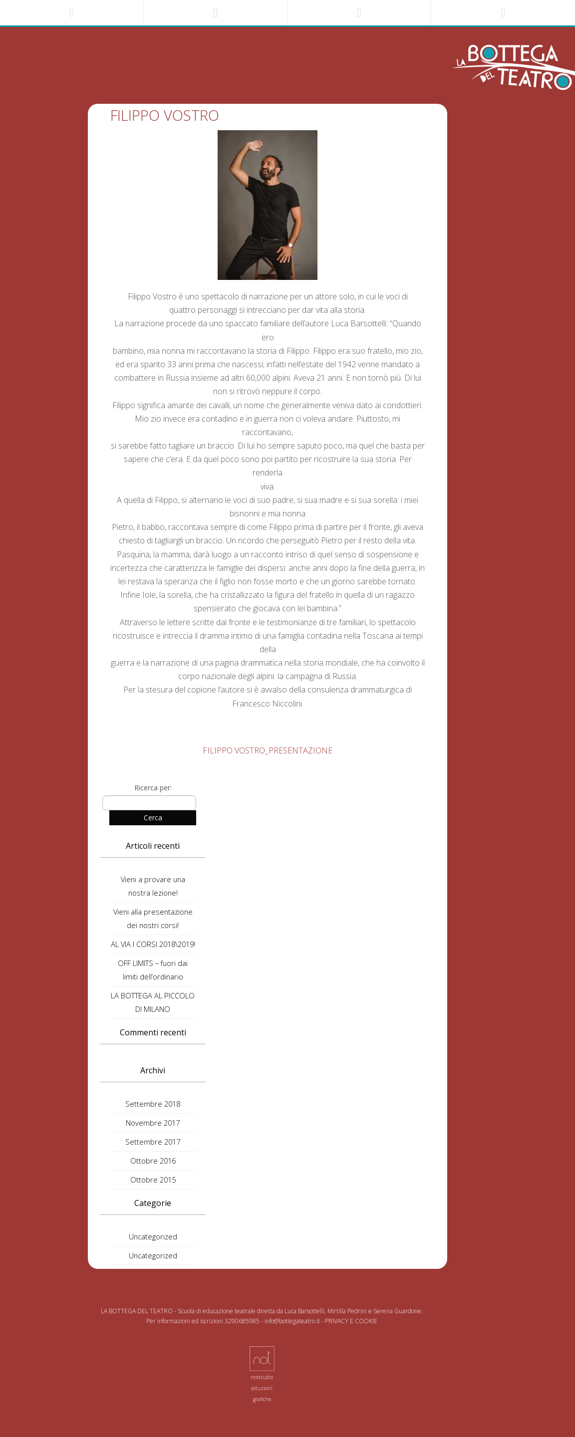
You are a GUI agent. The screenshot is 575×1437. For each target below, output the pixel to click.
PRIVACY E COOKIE (351, 1321)
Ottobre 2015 (153, 1180)
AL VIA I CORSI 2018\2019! (153, 944)
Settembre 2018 (152, 1104)
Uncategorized (153, 1236)
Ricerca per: (153, 787)
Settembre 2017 (152, 1142)
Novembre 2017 (153, 1123)
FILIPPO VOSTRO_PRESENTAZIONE (267, 750)
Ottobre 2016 (153, 1161)
